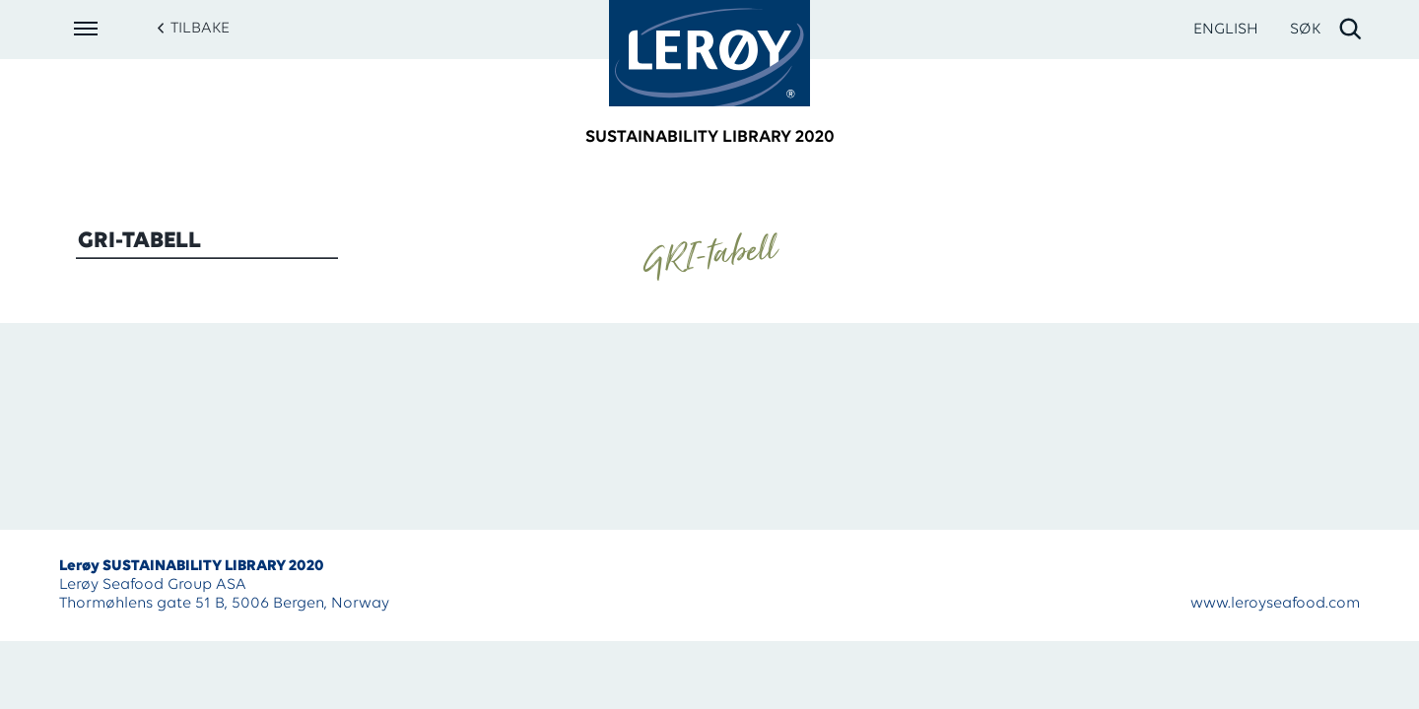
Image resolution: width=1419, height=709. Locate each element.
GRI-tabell (139, 241)
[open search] (1327, 29)
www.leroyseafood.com (1275, 604)
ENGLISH (1225, 29)
